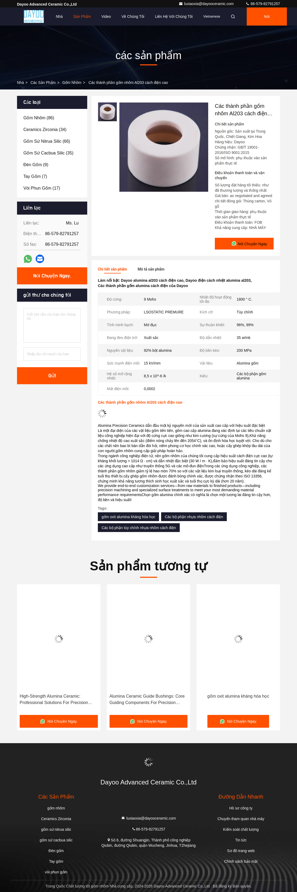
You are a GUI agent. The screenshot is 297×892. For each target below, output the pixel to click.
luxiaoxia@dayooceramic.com (207, 4)
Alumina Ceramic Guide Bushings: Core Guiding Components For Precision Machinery (147, 700)
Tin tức (241, 840)
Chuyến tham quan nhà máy (240, 819)
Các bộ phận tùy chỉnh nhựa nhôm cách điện (139, 528)
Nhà (59, 16)
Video (106, 16)
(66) (46, 141)
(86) (38, 118)
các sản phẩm (43, 82)
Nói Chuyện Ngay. (266, 20)
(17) (41, 188)
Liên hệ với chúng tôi (174, 16)
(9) (35, 164)
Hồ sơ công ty (240, 808)
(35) (48, 153)
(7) (35, 176)
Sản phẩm (82, 16)
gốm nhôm (71, 82)
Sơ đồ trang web (240, 851)
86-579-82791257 (262, 4)
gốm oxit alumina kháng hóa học (128, 517)
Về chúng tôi (133, 16)
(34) (44, 129)
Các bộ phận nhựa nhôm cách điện (194, 517)
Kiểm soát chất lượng (241, 829)
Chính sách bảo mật (241, 861)
